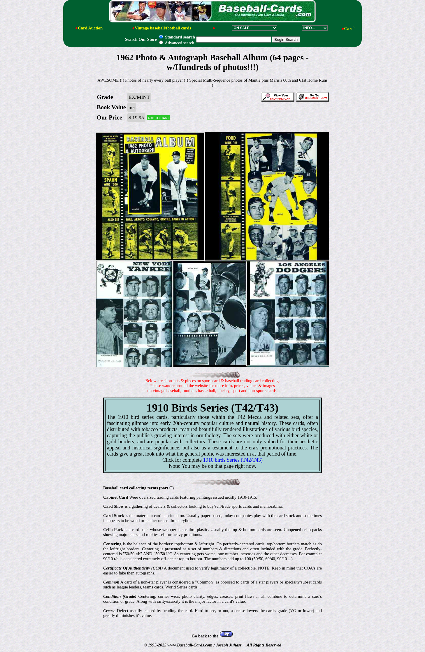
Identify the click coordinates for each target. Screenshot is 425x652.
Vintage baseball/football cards (163, 28)
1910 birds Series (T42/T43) (233, 460)
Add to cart (158, 117)
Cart (349, 28)
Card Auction (90, 28)
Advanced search (176, 43)
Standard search (177, 37)
